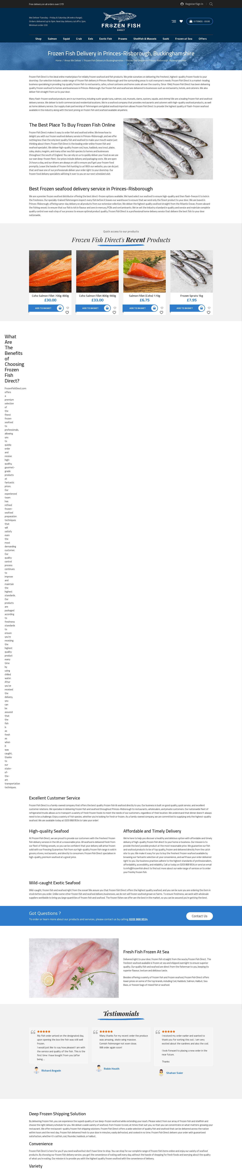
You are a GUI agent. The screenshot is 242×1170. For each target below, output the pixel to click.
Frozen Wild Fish (139, 877)
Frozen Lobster (138, 829)
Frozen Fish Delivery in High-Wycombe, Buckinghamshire (61, 1047)
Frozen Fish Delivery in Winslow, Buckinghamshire (57, 1064)
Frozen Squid (93, 865)
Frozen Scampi (182, 853)
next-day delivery (69, 924)
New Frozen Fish (52, 883)
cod (124, 98)
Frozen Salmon (51, 853)
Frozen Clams (181, 793)
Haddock (181, 549)
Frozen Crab (181, 799)
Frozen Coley (137, 799)
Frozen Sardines (95, 853)
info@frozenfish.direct (137, 436)
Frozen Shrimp (182, 859)
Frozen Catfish (138, 793)
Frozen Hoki (137, 823)
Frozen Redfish (182, 847)
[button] (202, 1111)
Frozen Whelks (51, 877)
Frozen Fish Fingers (96, 811)
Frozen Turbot (182, 871)
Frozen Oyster (51, 841)
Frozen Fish (177, 80)
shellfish (200, 689)
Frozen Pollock (182, 841)
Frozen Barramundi (97, 793)
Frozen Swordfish (140, 865)
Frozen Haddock (139, 817)
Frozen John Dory (52, 829)
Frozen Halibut (51, 823)
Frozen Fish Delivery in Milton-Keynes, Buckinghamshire (60, 1052)
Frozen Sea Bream (96, 859)
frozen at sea (159, 531)
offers (27, 344)
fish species (76, 384)
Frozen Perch (93, 841)
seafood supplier (94, 916)
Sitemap (54, 1154)
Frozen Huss (181, 823)
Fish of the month (140, 787)
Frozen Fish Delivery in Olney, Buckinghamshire (56, 1058)
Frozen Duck (181, 805)
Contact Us (199, 484)
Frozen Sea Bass (52, 859)
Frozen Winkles (182, 877)
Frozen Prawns (94, 847)
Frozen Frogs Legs (96, 817)
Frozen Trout (94, 871)
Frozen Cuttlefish (96, 805)
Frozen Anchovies (52, 793)
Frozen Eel (49, 811)
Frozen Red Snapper (141, 847)
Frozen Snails (50, 865)
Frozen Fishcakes (52, 817)
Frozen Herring (94, 823)
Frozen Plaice (137, 841)
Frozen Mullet (94, 835)
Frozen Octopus (183, 835)
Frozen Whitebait (96, 877)
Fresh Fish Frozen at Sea (187, 787)
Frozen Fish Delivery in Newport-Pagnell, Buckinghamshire (154, 1052)
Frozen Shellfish (139, 859)
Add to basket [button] (43, 308)
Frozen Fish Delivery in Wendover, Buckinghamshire (151, 1058)
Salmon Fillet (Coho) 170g (144, 295)
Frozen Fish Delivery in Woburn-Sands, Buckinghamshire (153, 1064)
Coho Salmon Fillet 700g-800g (50, 295)
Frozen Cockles (51, 799)
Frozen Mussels (139, 835)
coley (31, 151)
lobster (190, 741)
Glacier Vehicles (36, 1123)
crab (127, 741)
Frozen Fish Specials (185, 811)
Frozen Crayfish (51, 805)
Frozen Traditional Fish (55, 871)
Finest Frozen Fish (96, 787)
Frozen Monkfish (52, 835)
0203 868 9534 (71, 388)
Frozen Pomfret (52, 847)
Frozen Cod (93, 799)
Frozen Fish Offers (140, 811)
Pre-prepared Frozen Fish (100, 883)
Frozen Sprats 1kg (191, 295)
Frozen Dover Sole (140, 805)
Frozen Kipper (94, 829)
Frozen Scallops (139, 853)
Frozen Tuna (137, 871)
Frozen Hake (181, 817)
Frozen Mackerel (183, 829)
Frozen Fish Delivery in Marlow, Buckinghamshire (149, 1047)
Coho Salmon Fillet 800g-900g (97, 295)
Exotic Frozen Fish (53, 787)
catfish (58, 704)
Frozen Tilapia (182, 865)
